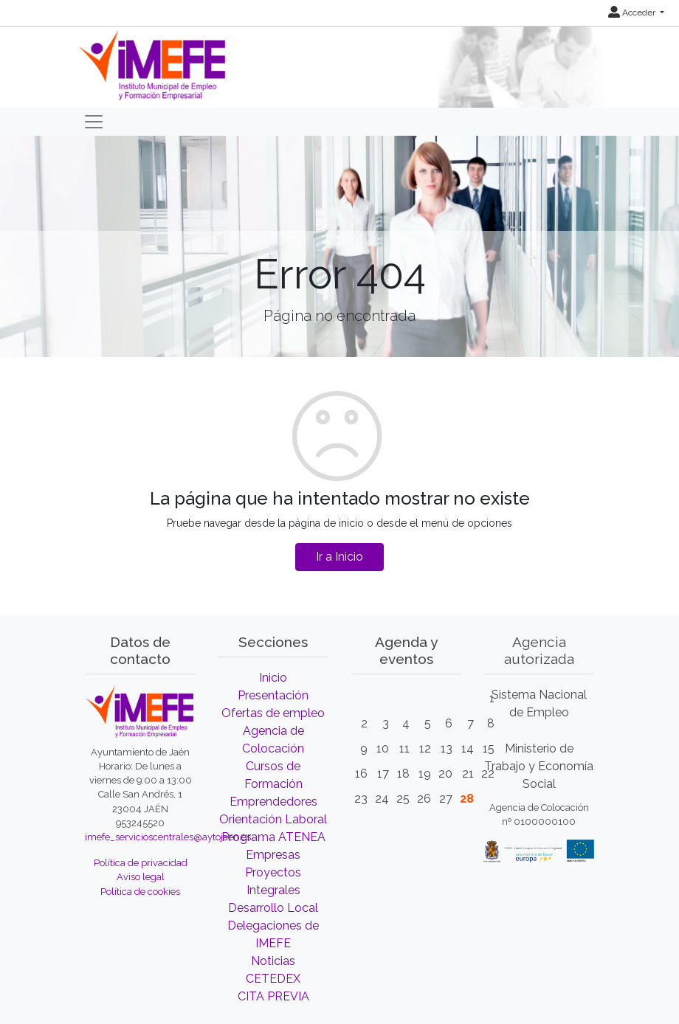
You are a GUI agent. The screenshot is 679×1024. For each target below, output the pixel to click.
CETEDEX (273, 979)
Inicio (273, 678)
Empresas (273, 855)
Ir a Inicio (339, 557)
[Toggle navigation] (94, 122)
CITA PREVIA (273, 996)
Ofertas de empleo (273, 713)
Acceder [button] (633, 12)
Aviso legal (141, 876)
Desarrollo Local (273, 908)
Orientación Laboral (273, 819)
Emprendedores (273, 802)
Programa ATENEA (273, 837)
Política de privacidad (140, 862)
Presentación (273, 695)
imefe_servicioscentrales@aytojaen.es (168, 837)
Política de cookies (140, 891)
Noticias (273, 961)
